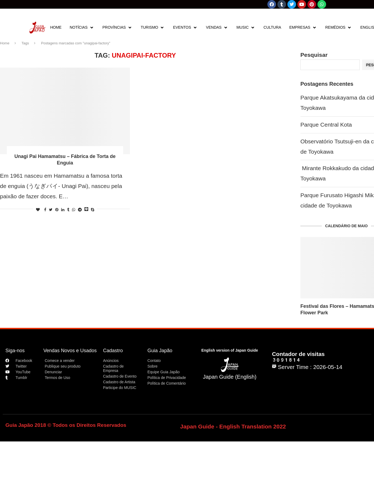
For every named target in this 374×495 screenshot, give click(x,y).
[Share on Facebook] (45, 209)
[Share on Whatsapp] (73, 209)
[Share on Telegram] (80, 209)
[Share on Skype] (92, 209)
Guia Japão (159, 350)
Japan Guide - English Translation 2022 (233, 426)
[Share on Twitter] (51, 209)
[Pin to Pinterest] (56, 209)
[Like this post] (38, 209)
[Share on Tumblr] (68, 209)
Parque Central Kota (326, 124)
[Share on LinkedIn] (62, 209)
